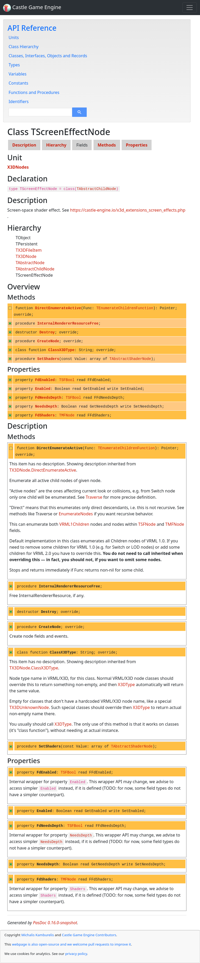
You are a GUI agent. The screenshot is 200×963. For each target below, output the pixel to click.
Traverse (94, 497)
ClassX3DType (61, 350)
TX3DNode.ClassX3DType (33, 668)
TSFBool (66, 380)
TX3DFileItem (29, 250)
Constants (18, 83)
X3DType (126, 684)
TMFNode (66, 415)
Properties (136, 145)
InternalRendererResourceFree (67, 323)
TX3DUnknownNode (29, 707)
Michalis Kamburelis (37, 935)
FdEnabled (45, 380)
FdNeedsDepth (48, 398)
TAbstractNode (30, 262)
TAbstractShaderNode (130, 359)
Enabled (43, 389)
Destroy (47, 332)
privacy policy (76, 953)
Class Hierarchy (24, 46)
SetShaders (48, 359)
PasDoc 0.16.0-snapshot (55, 923)
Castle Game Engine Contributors (89, 935)
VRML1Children (74, 524)
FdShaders (45, 415)
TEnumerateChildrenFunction (124, 308)
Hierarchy (56, 145)
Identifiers (19, 101)
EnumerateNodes (76, 514)
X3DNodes (18, 167)
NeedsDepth (46, 406)
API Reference (32, 28)
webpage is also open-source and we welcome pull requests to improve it (71, 944)
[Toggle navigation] (189, 7)
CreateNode (48, 341)
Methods (107, 145)
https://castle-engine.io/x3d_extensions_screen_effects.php (127, 210)
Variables (18, 74)
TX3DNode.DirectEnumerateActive (42, 470)
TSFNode (147, 524)
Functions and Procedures (34, 92)
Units (14, 37)
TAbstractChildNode (96, 189)
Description (24, 145)
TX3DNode (26, 256)
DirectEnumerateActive (58, 308)
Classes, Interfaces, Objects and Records (48, 56)
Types (14, 65)
